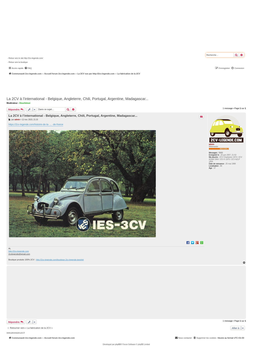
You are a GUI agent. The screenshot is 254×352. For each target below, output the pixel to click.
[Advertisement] (98, 85)
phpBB (118, 344)
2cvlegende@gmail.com (19, 254)
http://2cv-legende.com (18, 251)
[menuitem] (28, 68)
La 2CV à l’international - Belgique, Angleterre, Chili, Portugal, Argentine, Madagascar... (77, 99)
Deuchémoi (24, 103)
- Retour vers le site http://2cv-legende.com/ (25, 58)
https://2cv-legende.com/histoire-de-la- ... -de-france (35, 124)
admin (211, 144)
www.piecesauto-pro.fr (16, 333)
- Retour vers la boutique (18, 62)
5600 (221, 153)
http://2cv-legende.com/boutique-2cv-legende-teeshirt (60, 260)
